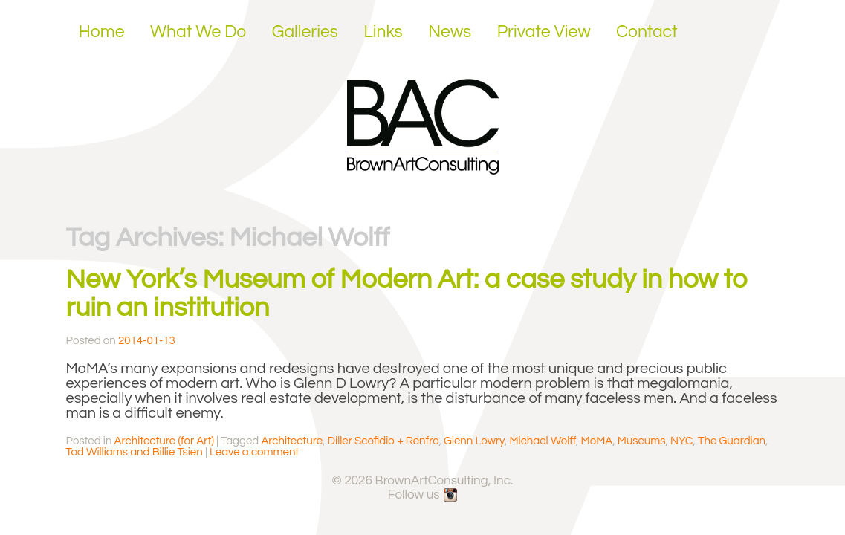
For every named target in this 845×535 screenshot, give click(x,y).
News (449, 32)
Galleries (305, 32)
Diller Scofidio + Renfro (383, 441)
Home (102, 32)
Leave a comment (254, 452)
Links (382, 32)
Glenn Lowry (474, 441)
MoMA (597, 441)
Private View (544, 32)
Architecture (292, 441)
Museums (642, 441)
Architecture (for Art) (164, 441)
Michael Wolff (543, 441)
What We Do (198, 32)
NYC (681, 441)
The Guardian (731, 441)
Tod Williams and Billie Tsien (134, 452)
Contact (647, 32)
